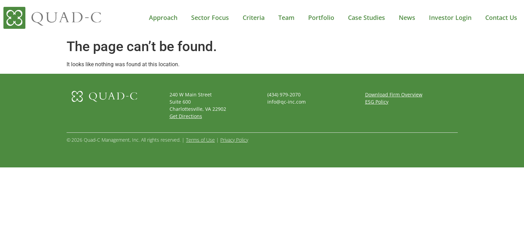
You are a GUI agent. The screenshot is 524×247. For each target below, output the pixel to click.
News (407, 17)
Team (286, 17)
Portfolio (321, 17)
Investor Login (450, 17)
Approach (163, 17)
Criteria (254, 17)
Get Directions (186, 116)
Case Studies (366, 17)
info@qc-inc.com (286, 101)
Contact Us (501, 17)
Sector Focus (210, 17)
